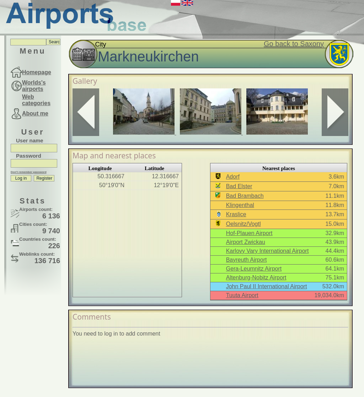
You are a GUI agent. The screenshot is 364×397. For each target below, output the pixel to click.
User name (29, 140)
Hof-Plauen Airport (249, 233)
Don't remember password (29, 172)
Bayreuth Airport (246, 260)
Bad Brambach (245, 196)
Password (28, 156)
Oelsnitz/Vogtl (243, 224)
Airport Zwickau (245, 242)
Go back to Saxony (294, 44)
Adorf (233, 177)
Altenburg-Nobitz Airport (256, 277)
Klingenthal (240, 205)
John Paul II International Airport (266, 286)
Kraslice (236, 214)
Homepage (36, 72)
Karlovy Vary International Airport (267, 251)
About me (35, 113)
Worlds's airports (34, 86)
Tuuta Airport (242, 295)
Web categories (36, 100)
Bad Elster (239, 186)
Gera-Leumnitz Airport (254, 269)
